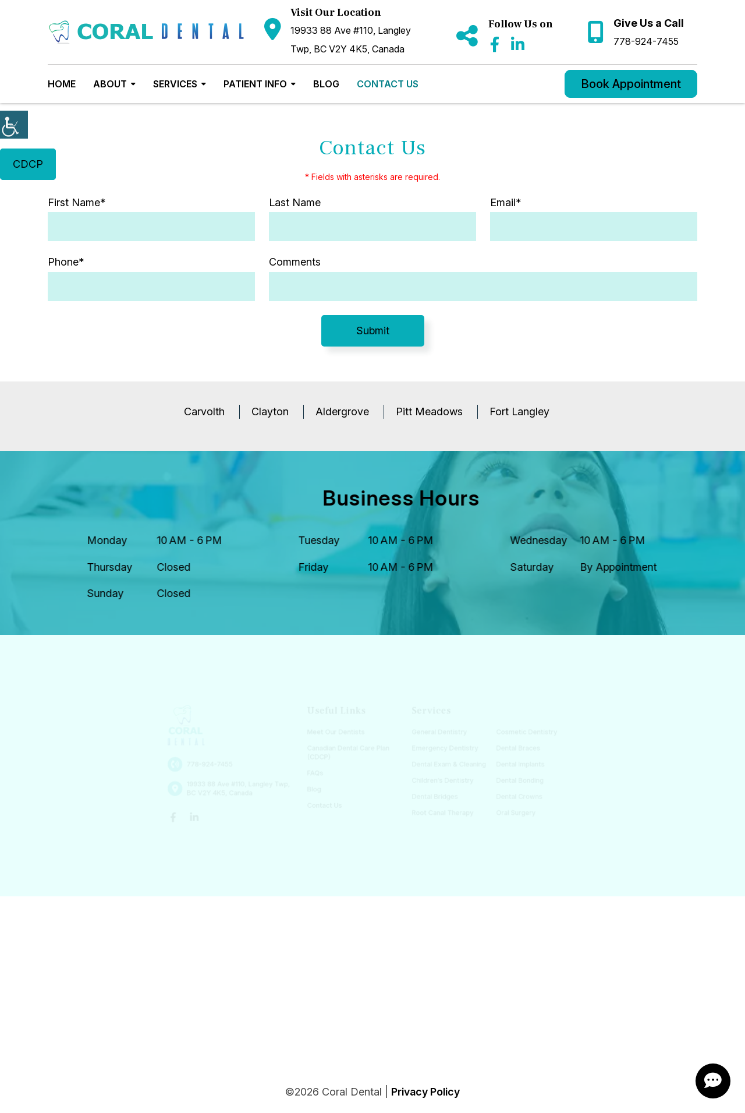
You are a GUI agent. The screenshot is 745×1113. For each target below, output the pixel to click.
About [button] (110, 84)
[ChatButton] (713, 1080)
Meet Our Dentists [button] (337, 733)
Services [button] (175, 84)
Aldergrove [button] (342, 411)
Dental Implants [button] (514, 764)
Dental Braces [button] (512, 748)
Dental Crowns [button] (513, 795)
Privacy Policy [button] (425, 1092)
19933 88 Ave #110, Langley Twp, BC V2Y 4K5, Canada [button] (350, 39)
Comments (295, 262)
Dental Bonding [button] (514, 779)
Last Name (295, 202)
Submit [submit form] (372, 330)
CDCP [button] (28, 164)
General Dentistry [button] (436, 733)
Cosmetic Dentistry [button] (520, 733)
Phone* (66, 262)
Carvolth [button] (204, 411)
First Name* (76, 202)
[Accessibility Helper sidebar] (14, 125)
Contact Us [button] (387, 84)
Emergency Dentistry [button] (442, 748)
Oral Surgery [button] (510, 811)
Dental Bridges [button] (432, 795)
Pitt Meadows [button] (429, 411)
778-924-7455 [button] (646, 41)
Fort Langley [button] (519, 411)
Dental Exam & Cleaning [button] (445, 764)
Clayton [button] (270, 411)
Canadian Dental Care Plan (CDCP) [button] (349, 753)
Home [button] (62, 84)
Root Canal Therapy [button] (440, 811)
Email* (505, 202)
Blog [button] (326, 84)
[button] (146, 32)
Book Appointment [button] (631, 84)
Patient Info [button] (255, 84)
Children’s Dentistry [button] (440, 779)
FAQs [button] (317, 772)
